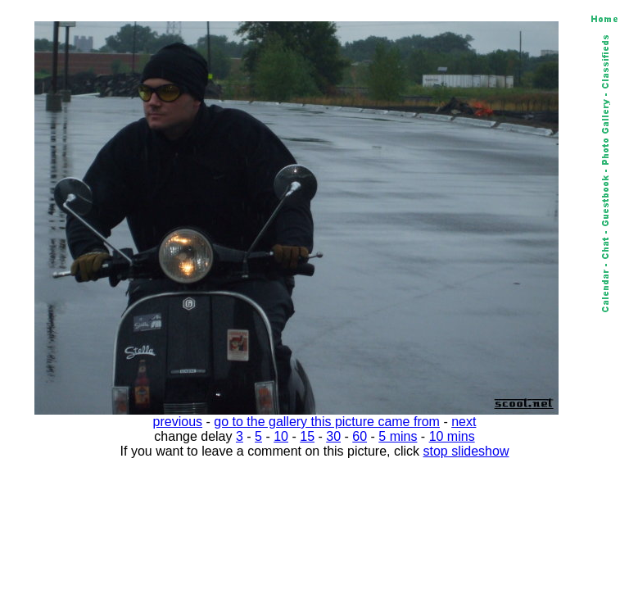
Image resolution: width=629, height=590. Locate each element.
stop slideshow (466, 451)
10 (281, 436)
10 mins (452, 436)
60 (359, 436)
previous (177, 422)
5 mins (397, 436)
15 (307, 436)
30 (333, 436)
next (463, 422)
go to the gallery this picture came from (327, 422)
